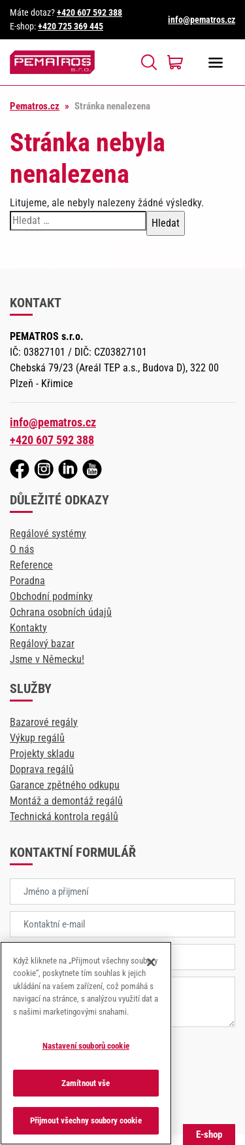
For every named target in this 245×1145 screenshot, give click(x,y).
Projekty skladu (42, 753)
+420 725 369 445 (70, 26)
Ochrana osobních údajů (61, 612)
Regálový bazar (42, 643)
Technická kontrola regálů (64, 816)
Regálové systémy (48, 533)
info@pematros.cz (201, 19)
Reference (31, 565)
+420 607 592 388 (89, 12)
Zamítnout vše (85, 1083)
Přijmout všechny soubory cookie (86, 1120)
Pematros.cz (34, 106)
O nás (22, 549)
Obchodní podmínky (51, 596)
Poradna (27, 580)
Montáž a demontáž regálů (66, 801)
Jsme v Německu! (47, 659)
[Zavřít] (151, 962)
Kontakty (28, 628)
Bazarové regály (44, 722)
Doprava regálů (42, 769)
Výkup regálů (37, 738)
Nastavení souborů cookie (85, 1046)
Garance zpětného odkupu (65, 785)
